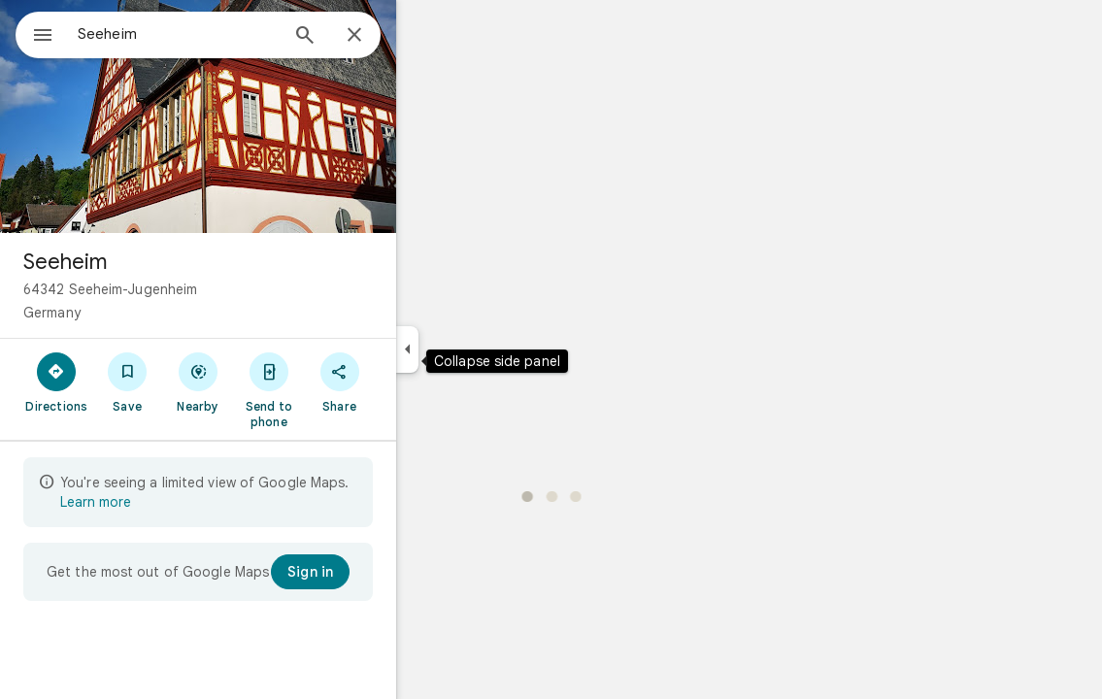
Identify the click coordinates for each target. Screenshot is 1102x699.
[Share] (409, 382)
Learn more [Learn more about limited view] (165, 502)
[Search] (374, 37)
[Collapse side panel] (477, 349)
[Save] (197, 382)
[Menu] (35, 33)
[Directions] (126, 382)
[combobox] (228, 34)
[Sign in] (380, 572)
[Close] (424, 36)
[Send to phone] (338, 389)
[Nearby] (268, 382)
